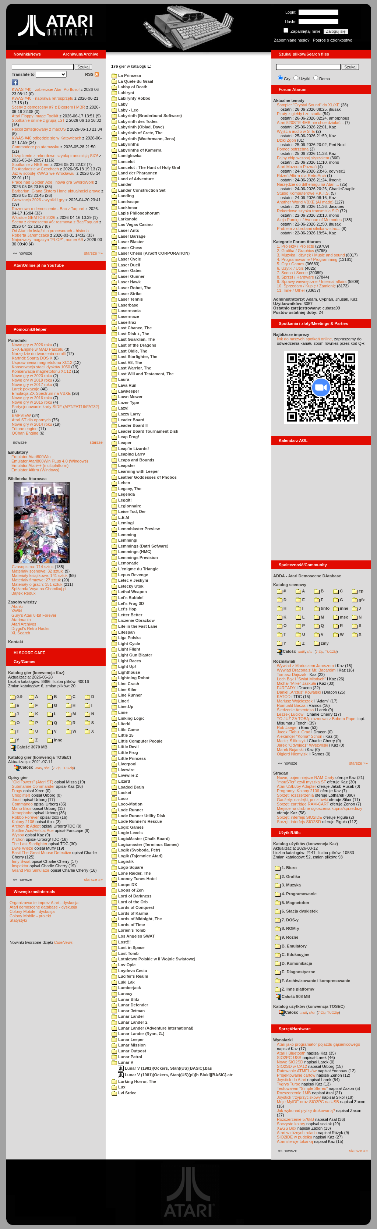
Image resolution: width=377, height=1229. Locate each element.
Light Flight (126, 649)
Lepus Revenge (130, 575)
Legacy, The (126, 488)
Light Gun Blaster (132, 655)
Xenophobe (22, 813)
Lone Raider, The (131, 873)
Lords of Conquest (133, 907)
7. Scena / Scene (292, 272)
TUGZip (68, 767)
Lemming (124, 534)
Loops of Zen (128, 890)
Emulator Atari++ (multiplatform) (39, 465)
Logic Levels (127, 832)
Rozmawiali (284, 661)
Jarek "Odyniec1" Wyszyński (302, 745)
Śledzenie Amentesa (295, 710)
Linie (120, 712)
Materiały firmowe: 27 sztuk (36, 580)
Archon (18, 839)
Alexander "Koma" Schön (299, 736)
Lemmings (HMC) (132, 551)
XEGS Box (286, 1128)
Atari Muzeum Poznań (297, 166)
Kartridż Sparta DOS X (32, 358)
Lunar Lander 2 (130, 1022)
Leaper (121, 442)
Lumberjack (126, 987)
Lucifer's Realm (130, 976)
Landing (123, 196)
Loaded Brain (128, 787)
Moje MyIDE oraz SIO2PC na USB (308, 1101)
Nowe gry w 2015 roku (32, 402)
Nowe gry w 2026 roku (32, 345)
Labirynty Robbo (131, 98)
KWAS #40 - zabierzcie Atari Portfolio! (46, 89)
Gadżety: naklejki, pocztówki (302, 799)
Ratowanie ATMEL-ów (297, 1071)
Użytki (304, 79)
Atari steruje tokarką (295, 1141)
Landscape (126, 201)
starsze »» (93, 253)
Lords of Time (128, 924)
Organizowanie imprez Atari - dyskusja (44, 902)
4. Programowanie (296, 894)
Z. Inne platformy (294, 989)
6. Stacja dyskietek (296, 911)
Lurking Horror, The (134, 1081)
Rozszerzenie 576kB (295, 1119)
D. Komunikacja (293, 963)
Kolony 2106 (23, 821)
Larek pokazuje (25, 389)
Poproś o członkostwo (332, 40)
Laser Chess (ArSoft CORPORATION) (151, 253)
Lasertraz (124, 322)
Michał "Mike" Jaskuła (296, 683)
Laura (120, 379)
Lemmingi (124, 540)
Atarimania (21, 619)
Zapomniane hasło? (292, 40)
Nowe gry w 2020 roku (32, 375)
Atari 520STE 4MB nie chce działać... (310, 122)
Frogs (17, 791)
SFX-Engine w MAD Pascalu (37, 349)
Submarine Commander (33, 786)
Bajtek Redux (23, 593)
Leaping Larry (128, 454)
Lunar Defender (130, 1005)
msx (340, 617)
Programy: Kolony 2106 (298, 791)
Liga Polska (126, 637)
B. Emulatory (291, 946)
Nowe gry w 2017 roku (32, 384)
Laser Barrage (128, 236)
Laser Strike (126, 293)
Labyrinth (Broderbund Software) (147, 115)
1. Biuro (286, 867)
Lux (119, 1087)
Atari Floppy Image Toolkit (35, 116)
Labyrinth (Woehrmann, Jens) (143, 139)
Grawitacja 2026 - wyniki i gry (38, 200)
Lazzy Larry (126, 414)
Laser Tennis (127, 299)
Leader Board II (130, 425)
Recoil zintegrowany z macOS (39, 129)
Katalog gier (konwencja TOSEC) (39, 757)
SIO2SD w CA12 (292, 1066)
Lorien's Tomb (129, 930)
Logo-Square (127, 867)
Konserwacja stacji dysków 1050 (41, 367)
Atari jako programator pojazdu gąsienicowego (318, 1044)
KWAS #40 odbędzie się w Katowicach (46, 138)
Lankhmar (125, 207)
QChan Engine (25, 433)
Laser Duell (126, 265)
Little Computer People (137, 741)
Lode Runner (127, 810)
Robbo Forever (25, 817)
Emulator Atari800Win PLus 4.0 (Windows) (49, 461)
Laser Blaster (128, 242)
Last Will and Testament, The (143, 374)
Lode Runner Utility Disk (138, 816)
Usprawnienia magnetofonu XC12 (42, 362)
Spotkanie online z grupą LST (38, 120)
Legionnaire (126, 506)
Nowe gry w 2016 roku (32, 398)
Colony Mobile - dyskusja (32, 911)
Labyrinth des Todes (135, 121)
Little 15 (123, 735)
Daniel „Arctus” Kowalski (299, 692)
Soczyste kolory (291, 1124)
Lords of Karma (130, 913)
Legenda (123, 494)
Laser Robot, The (131, 288)
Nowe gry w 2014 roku (32, 424)
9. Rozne (286, 937)
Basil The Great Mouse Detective (41, 852)
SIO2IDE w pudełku (294, 1137)
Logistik (123, 861)
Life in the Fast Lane (134, 626)
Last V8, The (127, 362)
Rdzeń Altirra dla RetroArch (301, 175)
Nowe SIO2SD (290, 1062)
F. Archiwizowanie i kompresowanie (312, 980)
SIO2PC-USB (289, 1057)
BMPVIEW (21, 415)
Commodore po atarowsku (35, 147)
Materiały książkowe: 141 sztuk (40, 575)
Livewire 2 (125, 775)
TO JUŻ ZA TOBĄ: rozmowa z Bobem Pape (316, 718)
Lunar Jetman (128, 1011)
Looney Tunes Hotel (134, 878)
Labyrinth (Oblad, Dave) (138, 127)
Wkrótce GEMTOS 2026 (33, 217)
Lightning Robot (130, 678)
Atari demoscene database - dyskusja (43, 907)
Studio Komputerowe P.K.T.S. (303, 193)
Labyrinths (125, 144)
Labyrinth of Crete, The (137, 133)
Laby (120, 104)
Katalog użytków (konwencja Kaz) (305, 844)
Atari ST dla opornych (31, 420)
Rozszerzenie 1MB (294, 1093)
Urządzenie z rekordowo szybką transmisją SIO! (55, 155)
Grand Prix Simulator (30, 870)
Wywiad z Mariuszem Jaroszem (305, 665)
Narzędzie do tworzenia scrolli (39, 353)
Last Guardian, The (133, 339)
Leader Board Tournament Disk (145, 431)
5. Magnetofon (292, 902)
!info (322, 608)
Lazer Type (125, 402)
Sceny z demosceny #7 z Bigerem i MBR (48, 107)
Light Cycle (126, 643)
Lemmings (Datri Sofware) (140, 546)
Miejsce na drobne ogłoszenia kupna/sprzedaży (319, 808)
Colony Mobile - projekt (30, 916)
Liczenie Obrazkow (133, 620)
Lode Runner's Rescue (137, 821)
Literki (121, 724)
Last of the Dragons (134, 345)
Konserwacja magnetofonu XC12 (41, 371)
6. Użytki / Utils (290, 268)
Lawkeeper (125, 391)
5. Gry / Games (290, 264)
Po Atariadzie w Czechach (35, 169)
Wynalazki (283, 1040)
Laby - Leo (125, 110)
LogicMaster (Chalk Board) (141, 838)
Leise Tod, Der (129, 511)
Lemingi (123, 523)
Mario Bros (21, 808)
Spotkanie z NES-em (30, 164)
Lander (122, 184)
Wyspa (18, 835)
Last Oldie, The (129, 351)
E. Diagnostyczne (295, 972)
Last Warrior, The (131, 368)
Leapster (123, 465)
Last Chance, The (132, 328)
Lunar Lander (128, 1016)
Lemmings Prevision (135, 557)
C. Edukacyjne (292, 954)
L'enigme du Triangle (135, 569)
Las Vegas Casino (132, 224)
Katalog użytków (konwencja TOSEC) (309, 1006)
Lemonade (125, 563)
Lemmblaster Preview (136, 529)
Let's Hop (124, 609)
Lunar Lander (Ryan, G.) (138, 1033)
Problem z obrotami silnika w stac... (308, 228)
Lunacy (122, 993)
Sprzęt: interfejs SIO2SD (299, 821)
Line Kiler (124, 689)
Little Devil (125, 746)
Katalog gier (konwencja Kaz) (36, 672)
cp (357, 591)
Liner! (121, 701)
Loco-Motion (127, 804)
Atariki (17, 606)
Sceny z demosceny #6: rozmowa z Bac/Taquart (55, 222)
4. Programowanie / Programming (307, 259)
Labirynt (123, 93)
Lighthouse (126, 672)
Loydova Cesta (129, 970)
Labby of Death (130, 87)
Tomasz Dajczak (291, 674)
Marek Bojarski (290, 749)
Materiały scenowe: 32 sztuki (38, 571)
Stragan (280, 773)
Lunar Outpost (129, 1051)
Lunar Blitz (125, 999)
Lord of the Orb (130, 902)
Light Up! (124, 666)
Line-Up (122, 706)
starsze (96, 442)
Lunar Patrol (127, 1057)
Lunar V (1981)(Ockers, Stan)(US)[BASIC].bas (165, 1068)
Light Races (126, 661)
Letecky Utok (128, 586)
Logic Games (128, 827)
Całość (23, 767)
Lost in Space (128, 947)
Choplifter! (21, 795)
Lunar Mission (129, 1045)
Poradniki (17, 340)
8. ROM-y (287, 928)
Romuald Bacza (291, 705)
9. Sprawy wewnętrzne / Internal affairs (311, 281)
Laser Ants (125, 230)
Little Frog (125, 752)
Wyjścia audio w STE (296, 131)
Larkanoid (125, 219)
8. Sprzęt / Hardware (295, 277)
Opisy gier (18, 777)
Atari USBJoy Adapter (296, 786)
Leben (121, 483)
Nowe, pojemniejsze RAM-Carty (305, 777)
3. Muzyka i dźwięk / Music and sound (311, 255)
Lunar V (122, 1062)
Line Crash (125, 683)
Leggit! (122, 500)
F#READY (286, 688)
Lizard (121, 781)
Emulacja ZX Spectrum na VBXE (41, 393)
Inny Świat (21, 861)
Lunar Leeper (128, 1039)
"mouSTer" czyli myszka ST (301, 782)
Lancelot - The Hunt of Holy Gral (146, 167)
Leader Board (128, 420)
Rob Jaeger (287, 727)
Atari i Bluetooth (291, 1053)
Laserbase (125, 305)
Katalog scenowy (289, 584)
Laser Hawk (126, 282)
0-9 (16, 696)
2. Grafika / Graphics (295, 250)
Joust (16, 799)
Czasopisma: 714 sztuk (33, 566)
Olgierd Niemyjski (293, 754)
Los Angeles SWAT (133, 936)
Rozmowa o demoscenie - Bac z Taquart (48, 208)
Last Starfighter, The (134, 356)
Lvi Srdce (124, 1093)
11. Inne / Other (291, 290)
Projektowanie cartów (296, 1075)
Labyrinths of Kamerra (136, 150)
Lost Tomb (125, 953)
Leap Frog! (125, 437)
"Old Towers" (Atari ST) (32, 782)
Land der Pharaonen (134, 173)
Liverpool (124, 764)
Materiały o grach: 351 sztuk (37, 584)
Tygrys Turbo (288, 1084)
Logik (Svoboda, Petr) (136, 850)
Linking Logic (128, 718)
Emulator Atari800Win (30, 456)
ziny (321, 643)
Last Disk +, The (130, 334)
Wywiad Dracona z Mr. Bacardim (306, 670)
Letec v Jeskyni (130, 580)
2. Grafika (287, 876)
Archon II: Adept (27, 826)
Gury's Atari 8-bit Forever (33, 615)
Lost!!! (121, 942)
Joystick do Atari (291, 1079)
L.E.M (120, 517)
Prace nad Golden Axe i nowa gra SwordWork (53, 182)
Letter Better (127, 615)
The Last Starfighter (29, 844)
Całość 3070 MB (29, 747)
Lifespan (123, 632)
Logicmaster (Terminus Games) (145, 844)
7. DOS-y (287, 920)
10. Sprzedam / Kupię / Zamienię (306, 286)
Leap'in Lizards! (130, 448)
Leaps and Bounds (133, 460)
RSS (92, 74)
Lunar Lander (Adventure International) (152, 1028)
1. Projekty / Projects (295, 246)
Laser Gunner (128, 276)
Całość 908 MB (293, 996)
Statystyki (18, 920)
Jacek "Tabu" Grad (293, 732)
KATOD (283, 696)
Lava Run (124, 385)
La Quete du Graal (132, 81)
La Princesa (126, 75)
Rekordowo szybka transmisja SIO (308, 211)
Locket (121, 792)
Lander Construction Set (138, 190)
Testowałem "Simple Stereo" (302, 1088)
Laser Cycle (126, 259)
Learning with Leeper (135, 471)
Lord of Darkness (132, 896)
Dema (324, 79)
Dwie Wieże (22, 848)
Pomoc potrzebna (293, 149)
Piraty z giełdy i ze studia (299, 113)
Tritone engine (25, 428)
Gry (287, 79)
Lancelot (123, 161)
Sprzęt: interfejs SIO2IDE (299, 817)
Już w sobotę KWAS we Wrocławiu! (43, 173)
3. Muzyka (288, 885)
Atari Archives (23, 624)
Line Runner (127, 695)
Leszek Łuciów (290, 714)
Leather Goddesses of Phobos (144, 477)
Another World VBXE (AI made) (305, 202)
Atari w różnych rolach (297, 1132)
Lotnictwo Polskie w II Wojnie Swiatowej (153, 959)
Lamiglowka (126, 155)
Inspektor (20, 866)
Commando (22, 804)
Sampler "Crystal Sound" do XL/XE (308, 105)
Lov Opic (123, 965)
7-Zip (56, 767)
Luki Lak (123, 982)
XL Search (20, 633)
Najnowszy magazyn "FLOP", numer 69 (47, 239)
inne (54, 740)
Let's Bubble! (128, 597)
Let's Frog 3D (128, 603)
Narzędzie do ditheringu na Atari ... (308, 184)
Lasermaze (125, 316)
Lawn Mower (127, 396)
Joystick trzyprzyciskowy (299, 1097)
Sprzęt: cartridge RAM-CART (303, 804)
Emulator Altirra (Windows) (35, 470)
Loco (120, 798)
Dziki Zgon (286, 140)
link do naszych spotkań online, (305, 339)
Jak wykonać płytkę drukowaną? (306, 1110)
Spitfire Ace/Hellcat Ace (33, 830)
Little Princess (129, 758)
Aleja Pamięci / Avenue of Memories (309, 219)
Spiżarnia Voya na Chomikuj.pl (38, 589)
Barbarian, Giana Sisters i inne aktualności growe (56, 191)
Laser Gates (126, 270)
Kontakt (15, 642)
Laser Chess (127, 247)
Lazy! (120, 408)
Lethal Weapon (129, 591)
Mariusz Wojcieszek (295, 701)
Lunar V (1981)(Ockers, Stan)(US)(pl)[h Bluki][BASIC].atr (175, 1075)
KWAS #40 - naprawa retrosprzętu (42, 98)
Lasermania (126, 310)
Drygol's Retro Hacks (30, 628)
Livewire (123, 770)
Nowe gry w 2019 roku (32, 380)
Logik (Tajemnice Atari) (137, 856)
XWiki (16, 611)
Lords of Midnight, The (137, 919)
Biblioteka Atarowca (27, 479)
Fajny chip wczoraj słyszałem (303, 158)
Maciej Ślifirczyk (291, 741)
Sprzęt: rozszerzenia (295, 795)
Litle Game (125, 729)
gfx (358, 600)
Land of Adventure (133, 179)
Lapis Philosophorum (136, 213)
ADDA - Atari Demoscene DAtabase (307, 576)
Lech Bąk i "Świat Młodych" (301, 679)
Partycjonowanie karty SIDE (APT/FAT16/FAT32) (55, 406)
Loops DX (124, 884)
